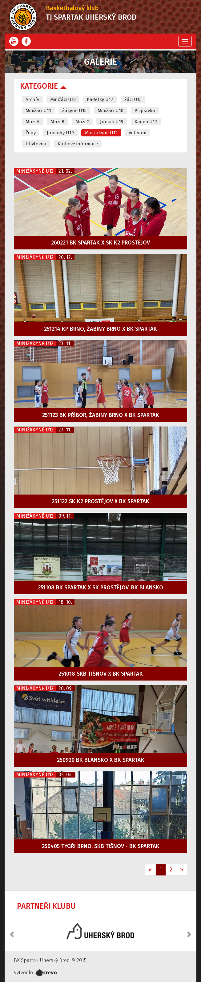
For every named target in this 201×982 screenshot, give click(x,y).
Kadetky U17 (100, 99)
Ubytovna (36, 144)
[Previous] (150, 870)
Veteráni (137, 132)
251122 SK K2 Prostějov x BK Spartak (100, 501)
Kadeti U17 (146, 121)
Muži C (82, 121)
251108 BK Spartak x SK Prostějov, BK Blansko (100, 587)
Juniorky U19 (60, 132)
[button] (12, 931)
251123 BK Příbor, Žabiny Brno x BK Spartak (100, 415)
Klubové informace (78, 144)
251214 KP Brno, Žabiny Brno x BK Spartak (100, 328)
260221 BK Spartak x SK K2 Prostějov (100, 242)
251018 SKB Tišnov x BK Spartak (100, 673)
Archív (32, 99)
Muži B (57, 121)
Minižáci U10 (110, 110)
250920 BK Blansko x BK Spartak (100, 760)
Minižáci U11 (38, 110)
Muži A (32, 121)
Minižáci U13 (63, 99)
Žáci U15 (133, 99)
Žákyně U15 (74, 110)
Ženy (31, 132)
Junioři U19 (111, 121)
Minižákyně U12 (101, 132)
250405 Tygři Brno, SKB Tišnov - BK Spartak (100, 846)
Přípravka (145, 110)
